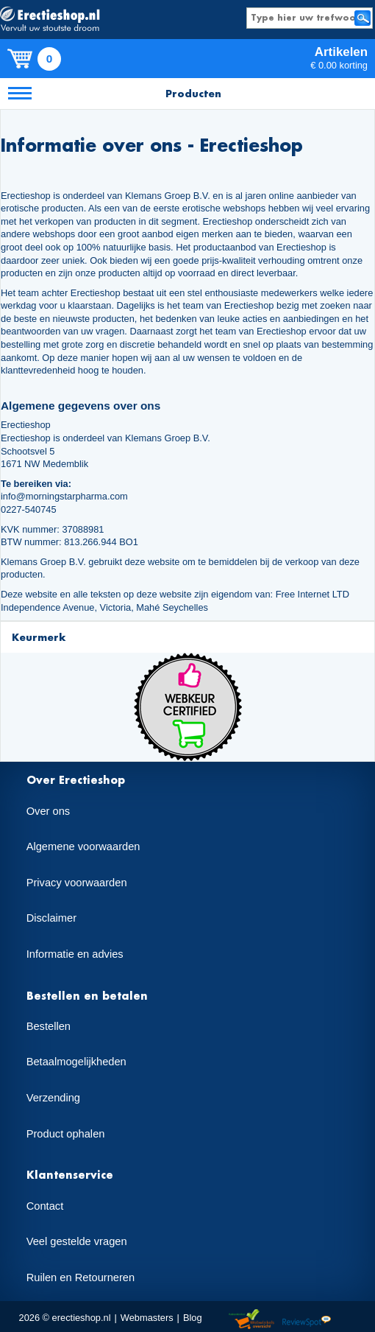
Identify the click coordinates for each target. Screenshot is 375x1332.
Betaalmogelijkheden (76, 1062)
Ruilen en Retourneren (80, 1277)
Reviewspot (306, 1320)
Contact (45, 1206)
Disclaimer (51, 918)
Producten (193, 93)
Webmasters (147, 1317)
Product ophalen (65, 1134)
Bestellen (48, 1026)
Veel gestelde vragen (76, 1241)
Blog (192, 1317)
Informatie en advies (75, 954)
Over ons (48, 811)
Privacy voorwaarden (76, 882)
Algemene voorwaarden (83, 846)
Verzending (53, 1098)
